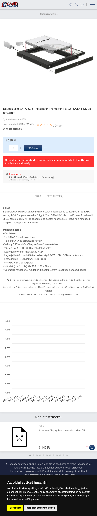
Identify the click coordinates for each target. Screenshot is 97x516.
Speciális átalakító (49, 14)
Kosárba (33, 148)
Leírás (37, 196)
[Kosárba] (92, 447)
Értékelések (55, 196)
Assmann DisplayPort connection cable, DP (62, 430)
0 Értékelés (58, 126)
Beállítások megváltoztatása (40, 508)
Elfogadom (15, 508)
